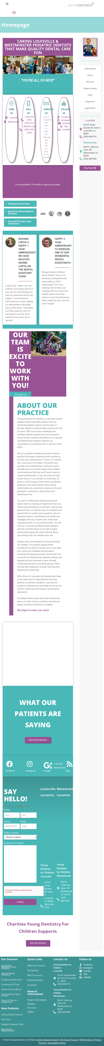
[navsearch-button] (7, 4)
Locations (32, 985)
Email (24, 822)
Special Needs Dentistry (8, 974)
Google (46, 770)
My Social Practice (69, 1040)
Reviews (31, 1003)
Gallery (30, 1011)
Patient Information (37, 999)
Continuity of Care (10, 984)
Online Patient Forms (90, 72)
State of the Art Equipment (9, 1001)
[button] (20, 204)
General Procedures (11, 989)
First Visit (90, 82)
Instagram (30, 770)
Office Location (12, 832)
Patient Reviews (35, 980)
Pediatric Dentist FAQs (90, 91)
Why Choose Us (35, 975)
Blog (68, 770)
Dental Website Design (47, 1040)
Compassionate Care (11, 979)
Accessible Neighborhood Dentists (8, 967)
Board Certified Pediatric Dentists (21, 212)
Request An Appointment (90, 105)
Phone (8, 822)
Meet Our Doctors (36, 965)
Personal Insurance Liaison (11, 995)
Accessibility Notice (57, 1043)
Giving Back (33, 970)
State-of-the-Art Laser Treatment (19, 222)
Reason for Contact (14, 843)
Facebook (10, 770)
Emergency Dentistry (19, 203)
